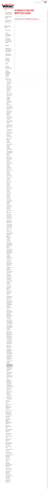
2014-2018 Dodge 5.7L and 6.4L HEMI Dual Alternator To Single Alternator (9, 245)
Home (6, 9)
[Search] (45, 2)
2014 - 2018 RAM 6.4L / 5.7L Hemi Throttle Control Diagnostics (9, 159)
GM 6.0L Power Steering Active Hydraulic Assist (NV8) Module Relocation (10, 251)
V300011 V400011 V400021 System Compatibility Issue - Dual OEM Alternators (9, 100)
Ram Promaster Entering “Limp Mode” (9, 121)
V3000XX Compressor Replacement (9, 275)
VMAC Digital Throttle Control (9, 469)
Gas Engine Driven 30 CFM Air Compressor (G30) (9, 40)
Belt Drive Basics (9, 410)
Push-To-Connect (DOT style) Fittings (9, 439)
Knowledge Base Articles (8, 27)
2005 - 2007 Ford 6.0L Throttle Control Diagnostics (9, 196)
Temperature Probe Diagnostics (9, 452)
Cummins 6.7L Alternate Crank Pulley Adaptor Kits (10, 126)
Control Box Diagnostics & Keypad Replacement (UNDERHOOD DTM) (8, 421)
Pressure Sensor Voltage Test (10, 130)
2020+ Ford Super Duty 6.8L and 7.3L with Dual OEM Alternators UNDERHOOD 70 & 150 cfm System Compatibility (9, 314)
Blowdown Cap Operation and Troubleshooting (9, 413)
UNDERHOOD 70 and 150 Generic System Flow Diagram (9, 342)
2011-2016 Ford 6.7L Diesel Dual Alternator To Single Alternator (10, 153)
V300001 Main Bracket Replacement (9, 268)
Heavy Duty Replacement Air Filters (9, 426)
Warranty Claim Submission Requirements (8, 472)
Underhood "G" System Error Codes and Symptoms (9, 207)
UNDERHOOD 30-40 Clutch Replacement (9, 297)
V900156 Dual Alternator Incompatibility (9, 397)
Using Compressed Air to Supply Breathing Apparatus (9, 456)
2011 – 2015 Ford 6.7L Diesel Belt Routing (9, 94)
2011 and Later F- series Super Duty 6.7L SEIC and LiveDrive (9, 226)
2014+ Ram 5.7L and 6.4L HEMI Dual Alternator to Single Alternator (10, 327)
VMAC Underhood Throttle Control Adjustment (9, 238)
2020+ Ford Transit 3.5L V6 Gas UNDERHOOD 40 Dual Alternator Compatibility (9, 392)
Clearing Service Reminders (8, 416)
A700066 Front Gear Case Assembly (9, 83)
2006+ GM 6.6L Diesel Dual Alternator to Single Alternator (9, 113)
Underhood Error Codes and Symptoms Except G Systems (10, 201)
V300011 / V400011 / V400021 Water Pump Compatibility (10, 257)
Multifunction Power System (8, 54)
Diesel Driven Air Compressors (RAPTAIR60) (9, 50)
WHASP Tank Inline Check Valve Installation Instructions (9, 476)
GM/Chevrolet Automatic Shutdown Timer (9, 293)
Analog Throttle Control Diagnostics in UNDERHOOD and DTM (8, 406)
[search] (39, 2)
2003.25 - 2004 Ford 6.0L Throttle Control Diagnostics (9, 190)
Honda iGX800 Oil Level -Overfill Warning (9, 430)
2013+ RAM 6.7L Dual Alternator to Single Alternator (9, 287)
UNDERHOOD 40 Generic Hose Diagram (9, 278)
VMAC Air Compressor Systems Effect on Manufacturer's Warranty (9, 464)
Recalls (7, 63)
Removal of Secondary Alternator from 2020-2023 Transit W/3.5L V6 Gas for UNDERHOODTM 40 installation (10, 383)
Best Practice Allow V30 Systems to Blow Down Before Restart (10, 263)
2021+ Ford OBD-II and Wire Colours (9, 346)
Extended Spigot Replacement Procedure (10, 234)
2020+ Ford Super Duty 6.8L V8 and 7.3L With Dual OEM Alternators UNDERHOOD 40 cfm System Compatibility (10, 335)
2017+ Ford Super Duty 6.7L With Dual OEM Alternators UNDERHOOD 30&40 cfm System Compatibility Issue (10, 304)
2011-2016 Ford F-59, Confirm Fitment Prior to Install (10, 108)
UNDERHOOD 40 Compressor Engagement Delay (9, 369)
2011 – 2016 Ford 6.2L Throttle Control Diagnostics (9, 140)
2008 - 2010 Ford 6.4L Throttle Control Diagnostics (9, 184)
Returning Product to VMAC (9, 450)
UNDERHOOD (8, 79)
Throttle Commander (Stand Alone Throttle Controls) (8, 73)
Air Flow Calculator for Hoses (8, 401)
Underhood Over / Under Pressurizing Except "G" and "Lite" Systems (9, 216)
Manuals (7, 45)
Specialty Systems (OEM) (8, 67)
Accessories (8, 30)
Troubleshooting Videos (8, 17)
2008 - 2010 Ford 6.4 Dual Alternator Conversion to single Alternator (9, 89)
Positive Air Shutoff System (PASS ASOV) (9, 221)
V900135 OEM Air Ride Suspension (9, 282)
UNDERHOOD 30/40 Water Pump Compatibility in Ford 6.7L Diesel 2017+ (10, 375)
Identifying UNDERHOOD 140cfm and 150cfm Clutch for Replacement (10, 351)
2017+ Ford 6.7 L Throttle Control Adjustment (9, 178)
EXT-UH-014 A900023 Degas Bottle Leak (30, 19)
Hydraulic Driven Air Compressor (8, 59)
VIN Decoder (9, 80)
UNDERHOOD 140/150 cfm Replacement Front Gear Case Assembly (10, 357)
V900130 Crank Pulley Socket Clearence (9, 118)
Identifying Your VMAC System (9, 434)
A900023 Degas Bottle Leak (10, 365)
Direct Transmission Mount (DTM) (8, 34)
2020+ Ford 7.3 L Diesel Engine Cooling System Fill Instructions (9, 322)
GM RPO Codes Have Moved (9, 272)
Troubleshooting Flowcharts (8, 21)
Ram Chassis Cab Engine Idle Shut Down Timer (9, 443)
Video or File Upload (8, 460)
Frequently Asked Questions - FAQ (8, 13)
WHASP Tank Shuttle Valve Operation (8, 480)
